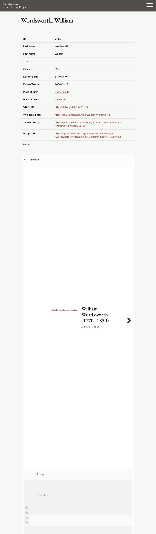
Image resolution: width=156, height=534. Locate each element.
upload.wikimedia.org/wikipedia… (64, 190)
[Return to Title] (27, 247)
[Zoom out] (27, 237)
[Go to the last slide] (27, 242)
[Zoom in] (27, 232)
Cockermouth (62, 91)
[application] (78, 277)
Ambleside (60, 99)
